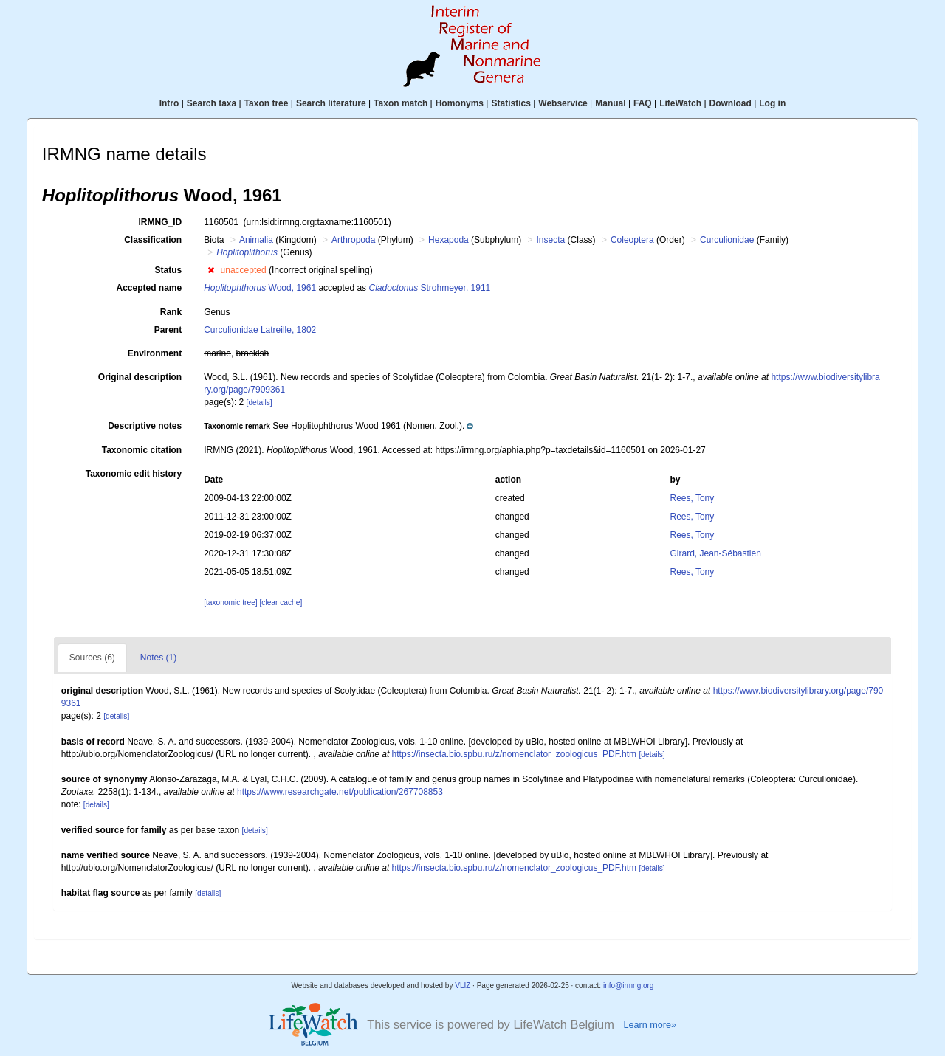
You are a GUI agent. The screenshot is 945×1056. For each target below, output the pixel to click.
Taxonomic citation (142, 450)
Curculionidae (727, 240)
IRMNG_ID (160, 222)
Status (168, 270)
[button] (211, 270)
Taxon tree (266, 103)
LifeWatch (680, 103)
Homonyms (460, 103)
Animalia (256, 240)
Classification (153, 240)
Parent (168, 330)
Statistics (510, 103)
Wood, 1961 (260, 288)
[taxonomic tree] (230, 602)
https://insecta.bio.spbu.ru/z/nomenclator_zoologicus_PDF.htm (514, 754)
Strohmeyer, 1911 (429, 288)
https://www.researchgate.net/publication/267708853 (340, 792)
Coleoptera (632, 240)
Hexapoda (448, 240)
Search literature (331, 103)
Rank (171, 312)
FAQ (642, 103)
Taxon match (400, 103)
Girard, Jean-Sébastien (715, 553)
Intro (169, 103)
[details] (259, 402)
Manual (610, 103)
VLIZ (462, 985)
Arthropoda (353, 240)
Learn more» (649, 1025)
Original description (140, 377)
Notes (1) (158, 657)
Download (730, 103)
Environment (155, 353)
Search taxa (211, 103)
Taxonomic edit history (134, 474)
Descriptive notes (145, 426)
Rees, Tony (692, 498)
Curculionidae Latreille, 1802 (260, 330)
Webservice (563, 103)
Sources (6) (92, 657)
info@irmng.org (628, 985)
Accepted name (149, 288)
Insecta (551, 240)
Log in (772, 103)
